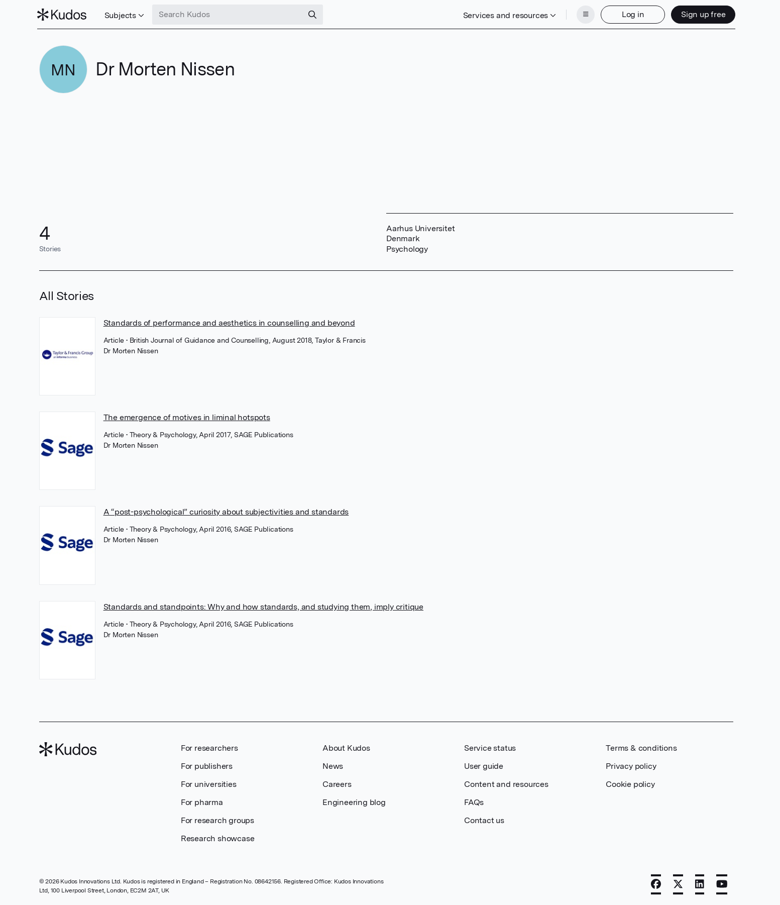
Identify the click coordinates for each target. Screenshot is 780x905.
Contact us (484, 819)
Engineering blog (354, 801)
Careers (337, 783)
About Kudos (346, 747)
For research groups (217, 819)
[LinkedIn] (699, 883)
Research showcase (218, 837)
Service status (490, 747)
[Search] (314, 14)
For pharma (202, 801)
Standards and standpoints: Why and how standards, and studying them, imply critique (263, 606)
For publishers (207, 765)
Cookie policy (630, 783)
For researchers (209, 747)
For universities (209, 783)
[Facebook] (656, 883)
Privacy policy (631, 765)
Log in (631, 14)
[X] (678, 883)
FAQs (474, 801)
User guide (483, 765)
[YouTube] (722, 883)
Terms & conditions (641, 747)
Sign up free (701, 14)
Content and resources (506, 783)
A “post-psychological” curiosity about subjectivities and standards (226, 511)
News (332, 765)
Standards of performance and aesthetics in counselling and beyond (229, 322)
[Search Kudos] (229, 14)
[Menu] (584, 14)
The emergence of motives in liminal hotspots (186, 416)
